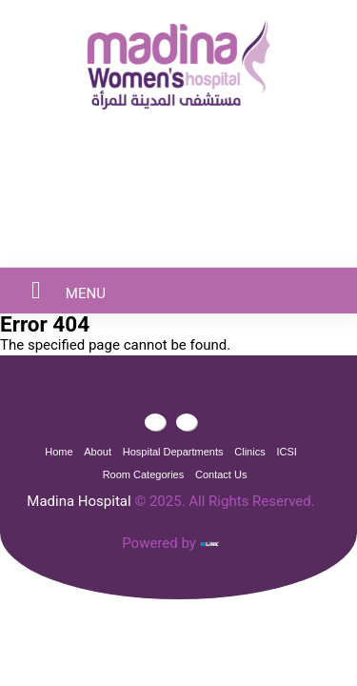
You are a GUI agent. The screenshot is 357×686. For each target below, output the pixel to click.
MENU (58, 290)
